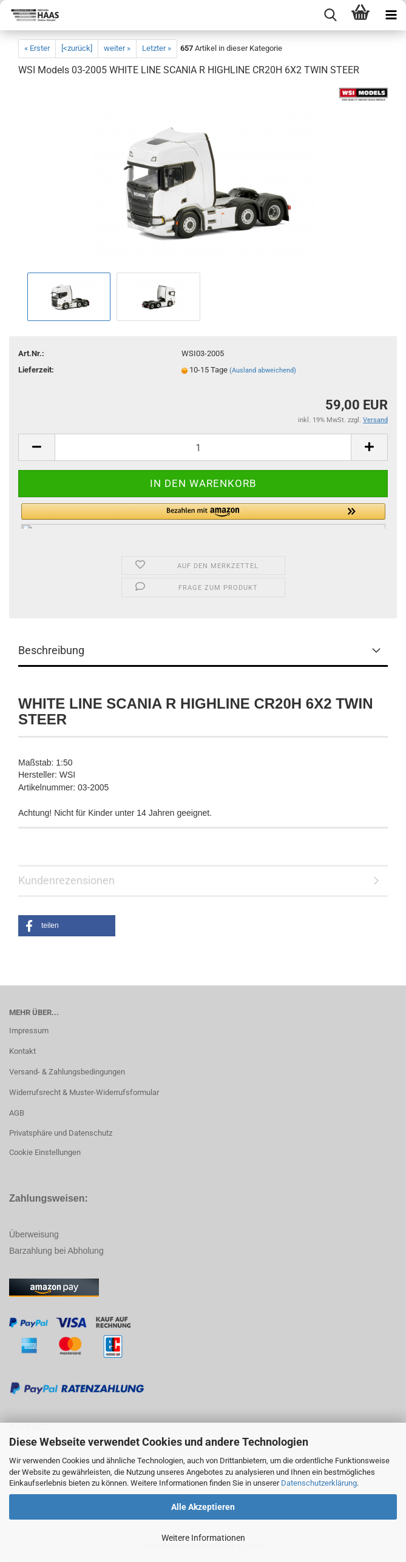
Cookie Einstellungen (45, 1152)
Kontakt (22, 1051)
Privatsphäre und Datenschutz (60, 1132)
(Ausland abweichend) (262, 370)
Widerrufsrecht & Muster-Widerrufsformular (84, 1092)
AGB (16, 1112)
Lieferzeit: (36, 369)
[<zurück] (76, 48)
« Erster (37, 48)
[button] (203, 516)
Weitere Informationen (203, 1538)
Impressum (29, 1030)
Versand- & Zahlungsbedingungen (67, 1071)
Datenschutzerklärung (319, 1483)
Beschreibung (51, 650)
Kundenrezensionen (66, 880)
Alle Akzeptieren (203, 1507)
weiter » (117, 48)
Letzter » (156, 48)
